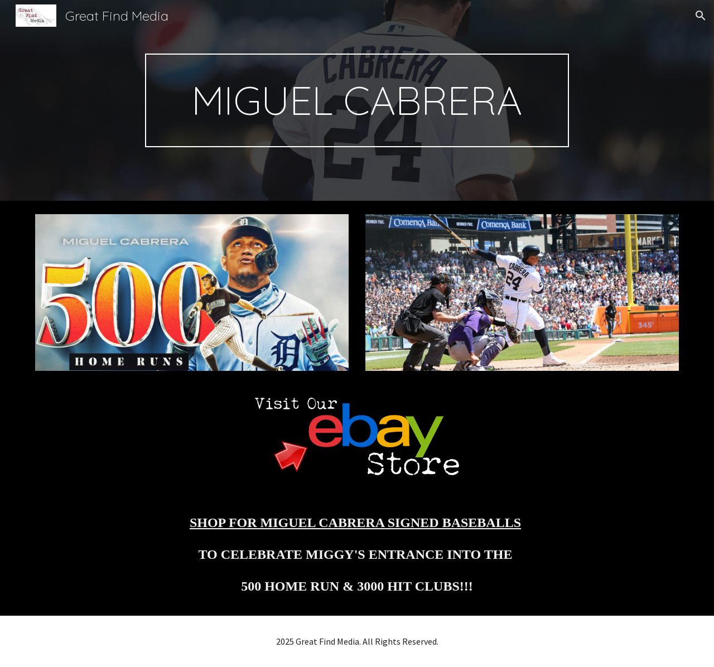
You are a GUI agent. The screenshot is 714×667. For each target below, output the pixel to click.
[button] (700, 15)
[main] (357, 100)
